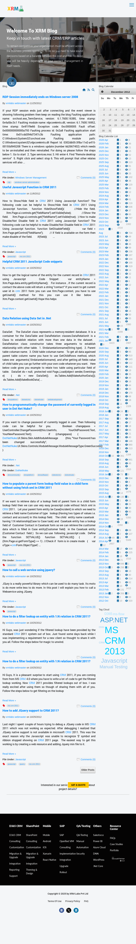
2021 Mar (104, 333)
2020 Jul (103, 359)
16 (103, 120)
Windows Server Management (30, 177)
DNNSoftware (43, 475)
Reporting (14, 869)
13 (128, 115)
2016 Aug (104, 463)
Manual (80, 841)
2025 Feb (104, 188)
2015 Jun (103, 500)
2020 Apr (103, 366)
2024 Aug (104, 195)
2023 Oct (103, 221)
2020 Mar (104, 370)
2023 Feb (104, 255)
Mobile (46, 835)
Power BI (97, 841)
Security (80, 853)
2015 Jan (103, 515)
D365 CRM (15, 835)
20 (128, 120)
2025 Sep (104, 162)
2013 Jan (103, 593)
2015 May (104, 504)
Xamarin (47, 853)
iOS (44, 847)
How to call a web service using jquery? (28, 570)
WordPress (98, 859)
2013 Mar (104, 586)
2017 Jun (103, 430)
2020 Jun (103, 363)
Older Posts (87, 770)
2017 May (104, 433)
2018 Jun (103, 411)
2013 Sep (104, 571)
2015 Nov (104, 482)
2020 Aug (104, 355)
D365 (108, 614)
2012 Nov (104, 597)
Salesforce (98, 835)
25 (115, 125)
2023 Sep (104, 225)
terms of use (54, 901)
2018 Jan (103, 415)
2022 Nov (104, 266)
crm (17, 291)
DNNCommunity (14, 475)
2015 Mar (104, 511)
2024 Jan (103, 210)
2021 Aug (104, 314)
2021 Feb (104, 337)
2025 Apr (103, 180)
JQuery (22, 764)
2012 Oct (103, 600)
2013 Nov (104, 563)
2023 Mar (104, 251)
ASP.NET (114, 620)
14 (134, 115)
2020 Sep (104, 351)
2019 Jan (103, 389)
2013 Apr (103, 582)
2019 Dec (104, 381)
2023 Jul (103, 236)
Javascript (20, 252)
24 (110, 125)
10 (110, 115)
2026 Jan (103, 147)
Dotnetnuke (39, 400)
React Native (49, 859)
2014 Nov (104, 522)
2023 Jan (103, 259)
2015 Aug (104, 493)
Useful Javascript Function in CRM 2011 (29, 187)
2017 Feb (104, 444)
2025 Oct (103, 158)
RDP (9, 182)
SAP (62, 835)
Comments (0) (88, 177)
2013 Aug (104, 575)
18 (115, 120)
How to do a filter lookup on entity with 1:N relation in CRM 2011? (46, 616)
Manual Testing (114, 666)
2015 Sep (104, 489)
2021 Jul (103, 318)
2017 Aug (104, 422)
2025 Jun (103, 173)
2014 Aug (104, 534)
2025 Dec (104, 151)
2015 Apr (103, 508)
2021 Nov (104, 303)
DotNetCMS (26, 400)
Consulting (31, 841)
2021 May (104, 326)
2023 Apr (103, 247)
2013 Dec (104, 560)
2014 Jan (103, 556)
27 (128, 125)
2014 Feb (104, 552)
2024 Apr (103, 199)
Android (47, 841)
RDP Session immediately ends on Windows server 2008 (40, 97)
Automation (82, 847)
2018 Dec (104, 392)
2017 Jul (103, 426)
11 (115, 115)
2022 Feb (104, 292)
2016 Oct (103, 455)
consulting (14, 841)
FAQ (86, 901)
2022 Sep (104, 270)
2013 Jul (103, 578)
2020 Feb (104, 374)
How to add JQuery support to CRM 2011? (30, 710)
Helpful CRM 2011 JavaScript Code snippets (32, 261)
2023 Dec (104, 214)
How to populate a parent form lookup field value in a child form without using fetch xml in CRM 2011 (45, 486)
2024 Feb (104, 206)
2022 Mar (104, 288)
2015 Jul (103, 496)
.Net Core (98, 866)
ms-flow (118, 614)
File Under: (8, 177)
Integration (15, 863)
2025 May (104, 177)
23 (103, 125)
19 (122, 120)
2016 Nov (104, 452)
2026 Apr (103, 140)
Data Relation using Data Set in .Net (26, 318)
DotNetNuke (9, 438)
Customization (16, 847)
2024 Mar (104, 203)
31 (110, 130)
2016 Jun (103, 467)
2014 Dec (104, 519)
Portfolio (114, 850)
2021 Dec (104, 299)
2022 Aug (104, 273)
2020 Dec (104, 348)
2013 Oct (103, 567)
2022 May (104, 281)
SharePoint (31, 835)
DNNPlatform (12, 400)
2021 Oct (103, 307)
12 (122, 115)
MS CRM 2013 (115, 640)
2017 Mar (104, 441)
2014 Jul (103, 537)
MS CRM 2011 (25, 256)
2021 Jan (103, 340)
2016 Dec (104, 448)
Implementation (68, 853)
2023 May (104, 244)
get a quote (78, 785)
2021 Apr (103, 329)
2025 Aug (104, 166)
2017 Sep (104, 418)
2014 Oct (103, 526)
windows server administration (27, 182)
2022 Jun (103, 277)
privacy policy (72, 901)
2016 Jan (103, 474)
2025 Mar (104, 184)
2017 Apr (103, 437)
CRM (42, 201)
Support (13, 875)
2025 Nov (104, 155)
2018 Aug (104, 407)
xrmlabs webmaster (16, 103)
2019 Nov (104, 385)
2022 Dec (104, 262)
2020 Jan (103, 377)
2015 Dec (104, 478)
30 (103, 130)
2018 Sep (104, 404)
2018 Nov (104, 396)
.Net (17, 395)
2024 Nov (104, 192)
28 (134, 125)
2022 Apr (103, 285)
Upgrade (64, 866)
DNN (96, 853)
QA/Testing (82, 835)
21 (134, 120)
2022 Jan (103, 296)
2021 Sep (104, 311)
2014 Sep (104, 530)
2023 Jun (103, 240)
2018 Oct (103, 400)
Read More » (9, 172)
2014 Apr (103, 541)
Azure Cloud (99, 847)
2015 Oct (103, 485)
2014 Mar (104, 548)
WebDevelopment (55, 400)
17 (110, 120)
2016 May (104, 470)
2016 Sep (104, 459)
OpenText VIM (67, 841)
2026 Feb (104, 143)
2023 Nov (104, 218)
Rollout (63, 872)
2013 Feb (104, 589)
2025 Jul (103, 169)
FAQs (112, 838)
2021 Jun (103, 322)
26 (122, 125)
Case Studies (116, 844)
